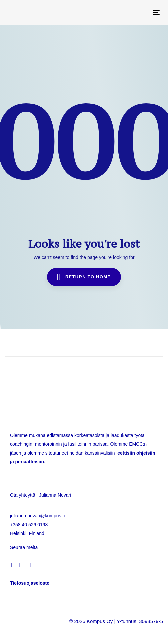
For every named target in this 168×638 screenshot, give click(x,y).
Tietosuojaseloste (29, 583)
